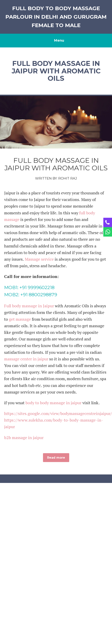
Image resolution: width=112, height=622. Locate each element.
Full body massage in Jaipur (29, 305)
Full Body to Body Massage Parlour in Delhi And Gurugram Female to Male (56, 16)
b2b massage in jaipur (24, 437)
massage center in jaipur (26, 359)
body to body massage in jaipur (53, 402)
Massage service (39, 259)
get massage (20, 319)
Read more (56, 457)
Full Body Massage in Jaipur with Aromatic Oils (56, 164)
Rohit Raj (67, 178)
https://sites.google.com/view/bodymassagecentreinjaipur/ (58, 413)
